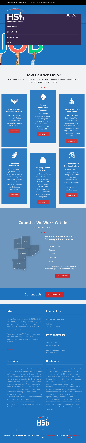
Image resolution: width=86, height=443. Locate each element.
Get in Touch (54, 295)
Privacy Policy (12, 349)
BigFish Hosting (48, 435)
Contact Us (12, 37)
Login (9, 42)
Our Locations (63, 275)
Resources (12, 27)
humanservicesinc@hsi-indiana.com (44, 2)
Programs (11, 22)
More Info (42, 96)
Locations (12, 32)
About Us (11, 16)
